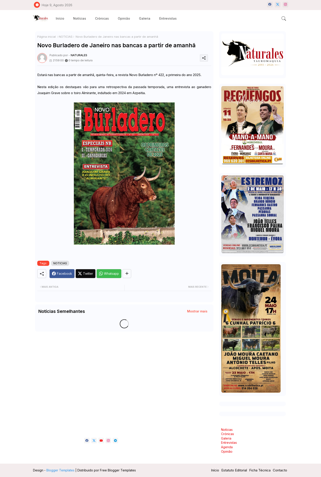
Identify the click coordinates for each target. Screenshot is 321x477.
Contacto (280, 470)
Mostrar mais (197, 311)
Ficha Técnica (260, 470)
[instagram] (285, 4)
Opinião (124, 18)
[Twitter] (85, 273)
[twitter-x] (277, 4)
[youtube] (101, 440)
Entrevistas (168, 18)
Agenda (227, 447)
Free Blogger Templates (118, 470)
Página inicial (46, 36)
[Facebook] (62, 273)
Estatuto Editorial (234, 470)
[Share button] (126, 273)
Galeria (144, 18)
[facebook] (270, 4)
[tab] (60, 18)
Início (60, 18)
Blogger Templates (60, 470)
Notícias (79, 18)
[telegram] (115, 440)
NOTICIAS (65, 36)
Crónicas (102, 18)
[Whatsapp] (109, 273)
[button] (283, 18)
